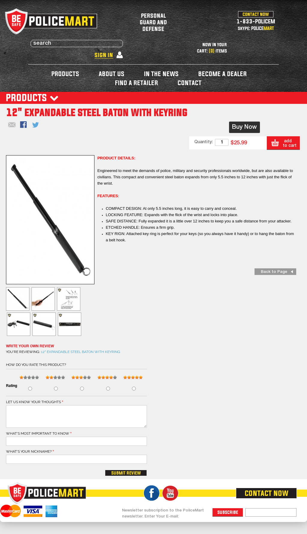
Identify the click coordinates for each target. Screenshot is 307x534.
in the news (161, 73)
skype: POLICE (256, 28)
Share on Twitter (36, 125)
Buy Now (244, 127)
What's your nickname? (29, 451)
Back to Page (274, 271)
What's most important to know (37, 433)
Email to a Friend (12, 125)
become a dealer (222, 73)
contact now (256, 14)
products (65, 73)
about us (111, 73)
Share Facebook (24, 125)
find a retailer (136, 82)
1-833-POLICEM (256, 21)
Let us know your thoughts (33, 402)
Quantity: (203, 142)
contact (189, 82)
